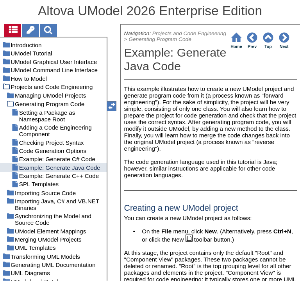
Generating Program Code (160, 39)
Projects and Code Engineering (189, 33)
